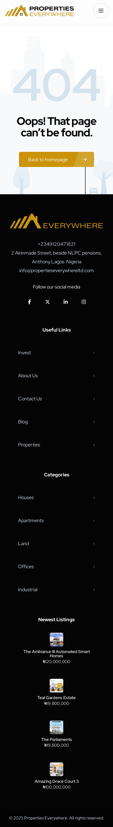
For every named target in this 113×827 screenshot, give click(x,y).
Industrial (27, 589)
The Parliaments (56, 739)
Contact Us (30, 398)
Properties (29, 445)
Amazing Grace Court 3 (57, 781)
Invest (24, 352)
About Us (28, 375)
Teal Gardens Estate (56, 697)
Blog (23, 422)
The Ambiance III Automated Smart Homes (57, 653)
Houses (26, 497)
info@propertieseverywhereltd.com (56, 270)
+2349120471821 (56, 244)
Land (23, 543)
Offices (26, 566)
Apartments (31, 520)
